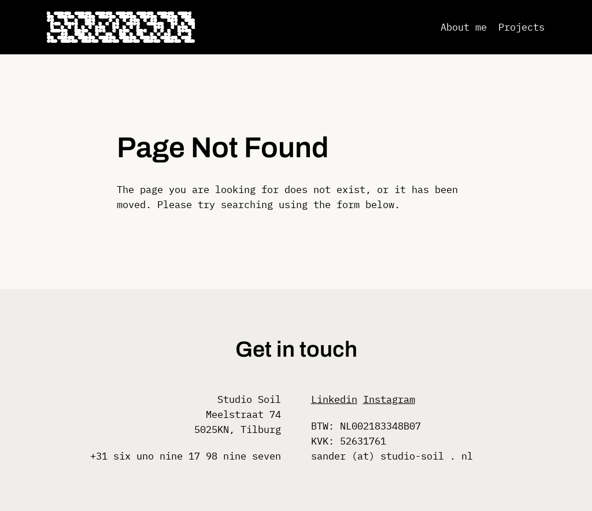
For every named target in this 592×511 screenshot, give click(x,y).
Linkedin (334, 399)
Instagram (389, 399)
